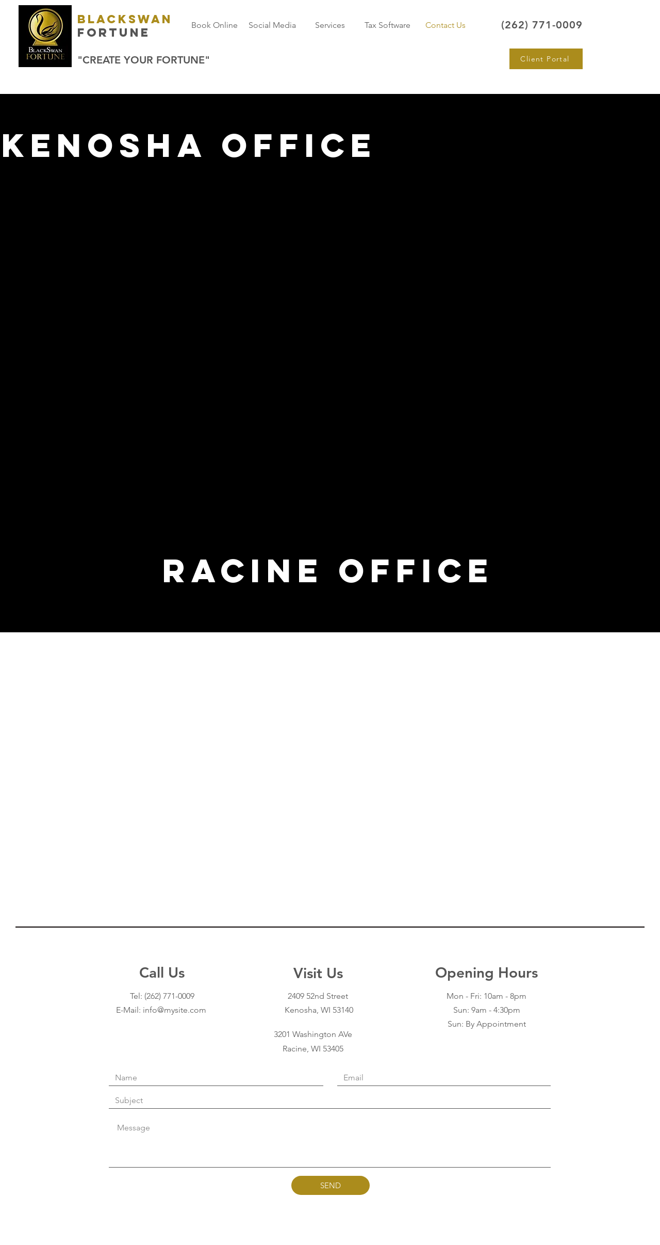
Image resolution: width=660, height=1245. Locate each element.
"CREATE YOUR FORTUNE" (143, 60)
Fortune (113, 32)
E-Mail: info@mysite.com (162, 1010)
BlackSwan (125, 19)
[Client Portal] (546, 59)
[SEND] (330, 1185)
